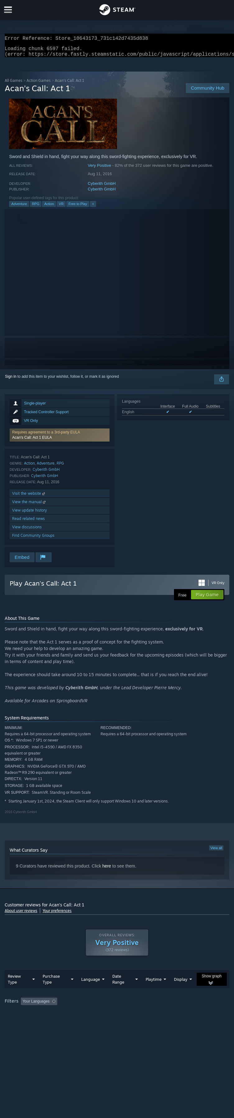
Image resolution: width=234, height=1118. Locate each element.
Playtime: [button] (147, 1014)
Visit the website (29, 497)
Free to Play (77, 207)
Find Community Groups (33, 539)
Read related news (28, 522)
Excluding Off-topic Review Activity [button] (99, 1014)
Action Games (38, 84)
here (106, 869)
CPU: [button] (53, 1022)
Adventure (19, 207)
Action (49, 207)
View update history (29, 514)
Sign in (10, 380)
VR (61, 207)
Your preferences (57, 914)
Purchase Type (51, 991)
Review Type (14, 991)
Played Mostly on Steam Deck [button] (192, 1014)
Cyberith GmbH (102, 187)
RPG (36, 207)
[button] (60, 438)
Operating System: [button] (21, 1022)
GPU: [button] (74, 1022)
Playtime (153, 991)
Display (180, 991)
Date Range (118, 991)
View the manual (29, 505)
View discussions (27, 530)
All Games (13, 84)
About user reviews (21, 914)
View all (216, 852)
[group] (117, 1018)
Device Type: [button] (101, 1022)
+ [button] (93, 207)
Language (90, 991)
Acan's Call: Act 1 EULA (32, 441)
